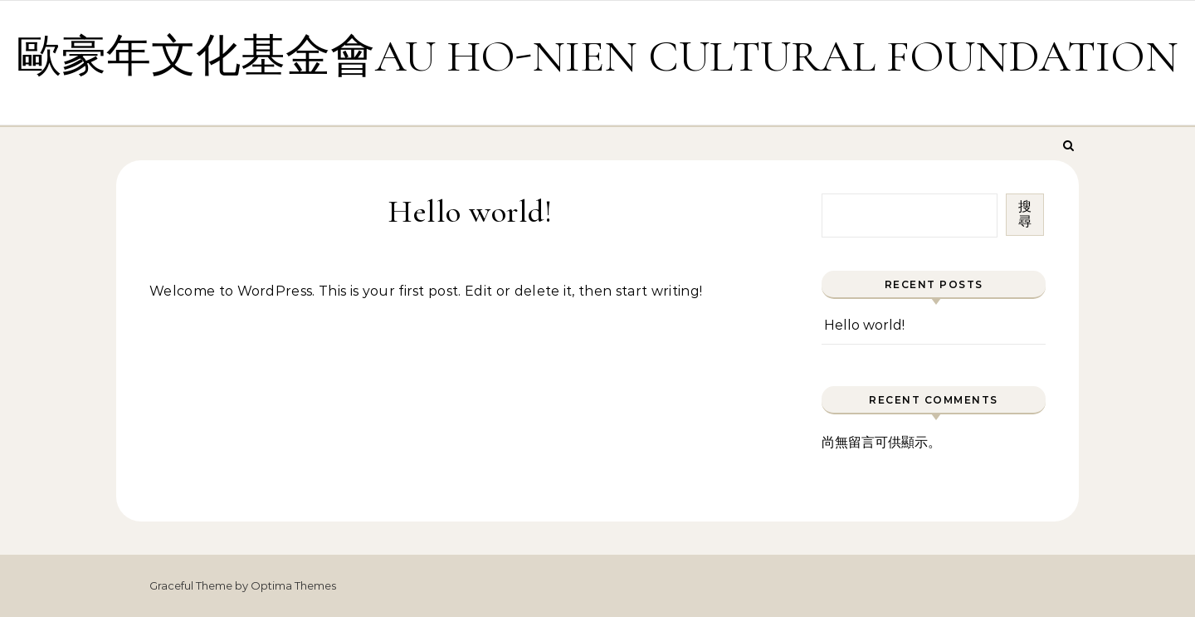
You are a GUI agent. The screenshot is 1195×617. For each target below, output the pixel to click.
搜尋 (1025, 213)
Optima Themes (293, 585)
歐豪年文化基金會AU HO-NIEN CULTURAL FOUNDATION (597, 56)
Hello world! (864, 325)
